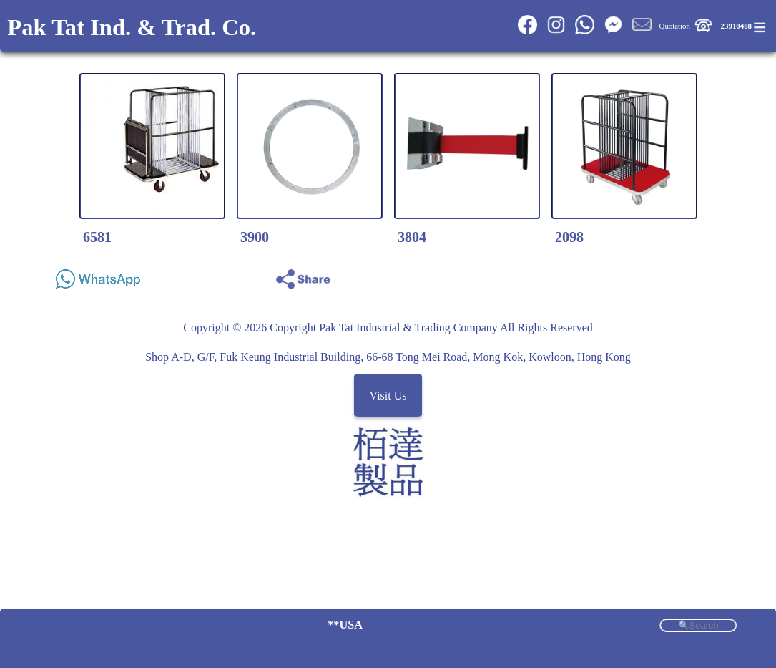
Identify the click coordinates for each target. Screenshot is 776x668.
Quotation (674, 25)
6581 (97, 237)
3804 (412, 237)
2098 (569, 237)
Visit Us (388, 395)
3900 (254, 237)
